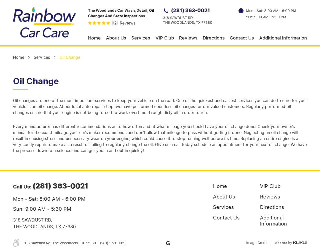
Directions (214, 38)
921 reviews (124, 23)
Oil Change (70, 57)
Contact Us (242, 38)
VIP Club (165, 38)
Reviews (188, 38)
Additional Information (283, 38)
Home (94, 38)
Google (168, 243)
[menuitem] (94, 38)
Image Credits (257, 243)
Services (140, 38)
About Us (116, 38)
